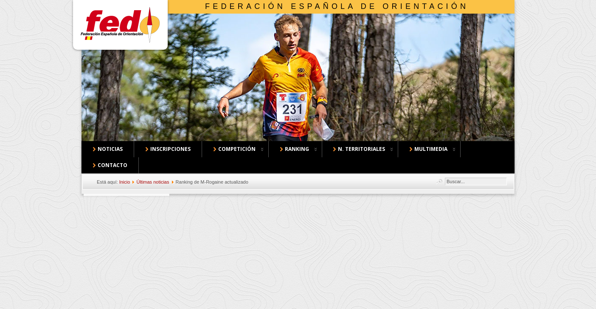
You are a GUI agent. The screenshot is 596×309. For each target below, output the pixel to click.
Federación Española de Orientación (337, 6)
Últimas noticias (152, 181)
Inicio (124, 181)
